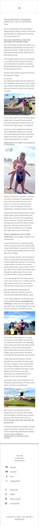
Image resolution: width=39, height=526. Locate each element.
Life (20, 22)
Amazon (14, 490)
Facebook (14, 504)
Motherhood (27, 22)
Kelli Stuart (9, 22)
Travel (6, 24)
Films (13, 467)
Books (13, 472)
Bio (12, 476)
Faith (16, 22)
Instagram (15, 499)
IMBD (12, 494)
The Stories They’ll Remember (17, 19)
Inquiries (15, 481)
